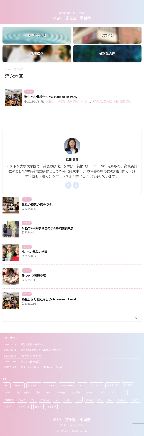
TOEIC (50, 101)
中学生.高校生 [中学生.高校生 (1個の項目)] (23, 392)
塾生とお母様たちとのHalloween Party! (51, 97)
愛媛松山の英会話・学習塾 (72, 425)
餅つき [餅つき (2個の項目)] (38, 407)
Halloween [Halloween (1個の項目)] (50, 385)
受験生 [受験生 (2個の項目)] (49, 392)
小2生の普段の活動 (34, 252)
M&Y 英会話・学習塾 (72, 18)
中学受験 (60, 101)
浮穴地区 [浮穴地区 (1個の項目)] (45, 399)
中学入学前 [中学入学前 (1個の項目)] (112, 385)
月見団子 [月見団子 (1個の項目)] (9, 399)
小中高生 (84, 101)
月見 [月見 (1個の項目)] (123, 392)
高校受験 (125, 101)
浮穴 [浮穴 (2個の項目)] (33, 399)
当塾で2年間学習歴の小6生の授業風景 (47, 228)
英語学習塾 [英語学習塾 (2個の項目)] (24, 407)
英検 (116, 101)
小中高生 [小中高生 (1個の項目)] (90, 392)
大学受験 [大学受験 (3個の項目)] (76, 392)
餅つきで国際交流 (34, 275)
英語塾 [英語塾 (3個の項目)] (135, 399)
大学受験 (72, 101)
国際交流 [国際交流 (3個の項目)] (61, 392)
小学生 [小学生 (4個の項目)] (103, 392)
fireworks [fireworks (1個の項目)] (18, 385)
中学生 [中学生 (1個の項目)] (8, 392)
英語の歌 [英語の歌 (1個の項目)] (122, 399)
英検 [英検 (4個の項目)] (100, 399)
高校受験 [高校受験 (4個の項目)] (51, 407)
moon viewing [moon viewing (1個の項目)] (67, 385)
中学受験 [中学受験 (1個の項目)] (127, 385)
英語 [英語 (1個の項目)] (110, 399)
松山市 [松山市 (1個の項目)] (22, 399)
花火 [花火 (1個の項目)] (78, 399)
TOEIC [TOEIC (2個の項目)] (82, 385)
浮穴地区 (97, 101)
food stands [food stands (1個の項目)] (33, 385)
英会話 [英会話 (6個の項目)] (89, 399)
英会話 (108, 101)
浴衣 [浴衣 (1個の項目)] (57, 399)
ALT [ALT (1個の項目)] (7, 385)
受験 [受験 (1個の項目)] (38, 392)
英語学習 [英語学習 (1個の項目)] (9, 407)
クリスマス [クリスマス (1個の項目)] (96, 385)
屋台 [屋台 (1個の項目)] (114, 392)
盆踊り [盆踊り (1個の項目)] (67, 399)
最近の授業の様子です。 (38, 204)
